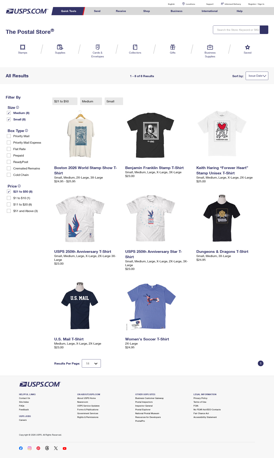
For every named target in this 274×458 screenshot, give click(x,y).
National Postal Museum (147, 413)
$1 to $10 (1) (21, 198)
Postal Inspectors (144, 402)
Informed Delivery (233, 4)
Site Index (24, 402)
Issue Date (255, 75)
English (167, 4)
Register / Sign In (256, 4)
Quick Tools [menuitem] (68, 11)
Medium (88, 101)
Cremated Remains (26, 168)
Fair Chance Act (201, 413)
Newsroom (82, 402)
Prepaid (18, 155)
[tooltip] (17, 107)
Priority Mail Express (27, 142)
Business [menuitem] (176, 11)
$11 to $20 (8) (22, 204)
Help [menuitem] (240, 11)
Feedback (24, 409)
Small (111, 101)
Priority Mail (21, 136)
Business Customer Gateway (149, 398)
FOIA (196, 405)
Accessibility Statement (205, 417)
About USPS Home (86, 398)
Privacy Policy (200, 398)
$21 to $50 (61, 101)
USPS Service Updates (88, 405)
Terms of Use (200, 402)
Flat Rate (19, 149)
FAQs (21, 405)
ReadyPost (20, 162)
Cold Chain (21, 174)
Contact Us (24, 398)
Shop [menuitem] (146, 11)
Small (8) (19, 119)
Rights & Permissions (87, 417)
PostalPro (140, 421)
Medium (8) (21, 113)
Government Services (87, 413)
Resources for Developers (148, 417)
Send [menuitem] (97, 11)
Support (209, 4)
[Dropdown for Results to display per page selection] (91, 363)
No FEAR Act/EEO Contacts (207, 409)
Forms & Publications (87, 409)
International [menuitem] (210, 11)
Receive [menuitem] (121, 11)
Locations (190, 4)
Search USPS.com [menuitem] (257, 11)
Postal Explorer (143, 409)
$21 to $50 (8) (23, 191)
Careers (23, 420)
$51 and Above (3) (25, 211)
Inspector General (144, 405)
